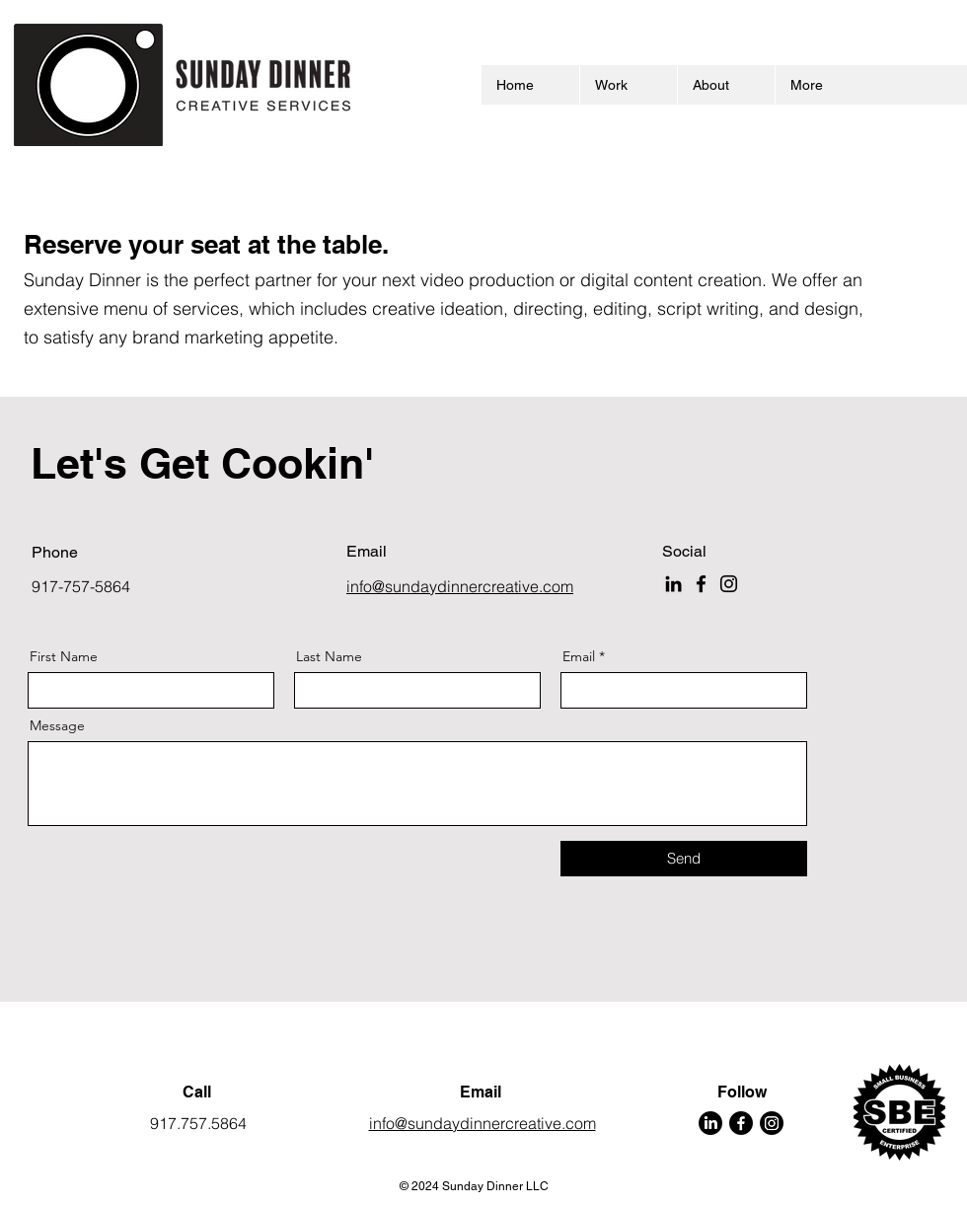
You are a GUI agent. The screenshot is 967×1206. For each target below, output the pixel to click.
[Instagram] (728, 583)
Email (578, 656)
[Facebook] (701, 583)
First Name (64, 656)
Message (57, 725)
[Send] (683, 858)
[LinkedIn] (673, 583)
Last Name (329, 656)
